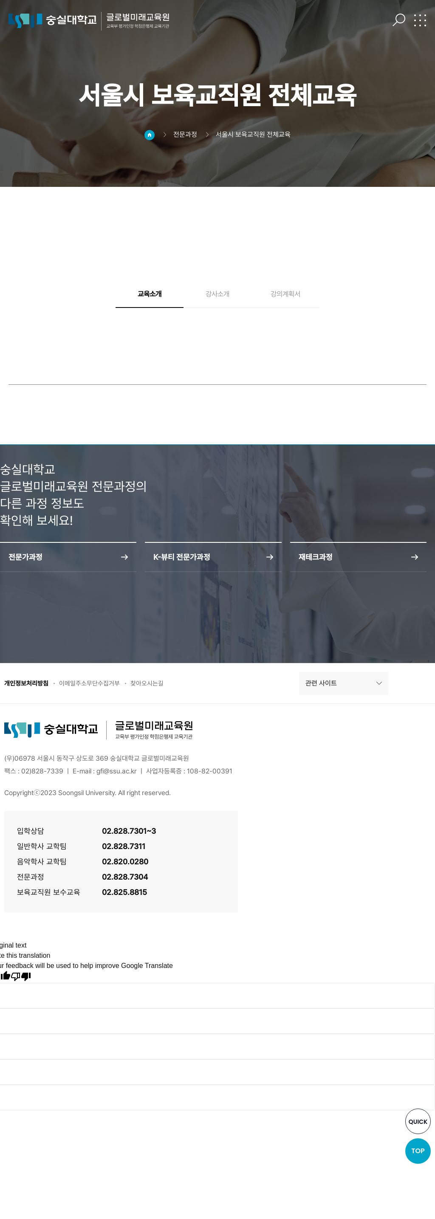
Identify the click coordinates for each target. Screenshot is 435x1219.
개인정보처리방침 (28, 684)
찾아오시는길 (156, 684)
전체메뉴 (420, 20)
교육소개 (149, 294)
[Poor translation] (21, 978)
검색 (399, 20)
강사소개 (217, 294)
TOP (418, 1151)
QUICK (418, 1121)
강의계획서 (285, 294)
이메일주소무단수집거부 (95, 684)
